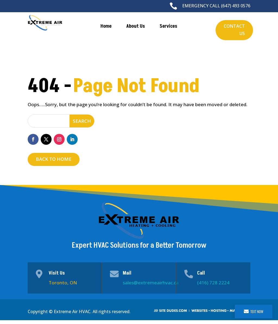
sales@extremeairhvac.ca (151, 282)
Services (168, 26)
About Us (135, 26)
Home (106, 26)
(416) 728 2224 (213, 282)
